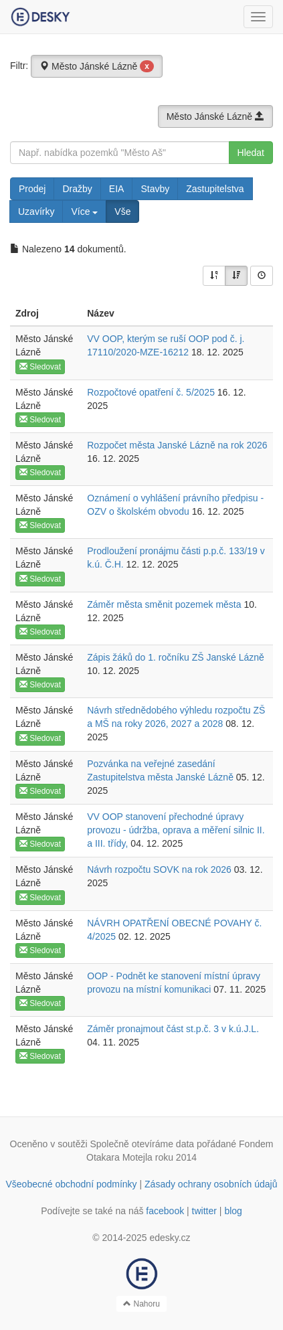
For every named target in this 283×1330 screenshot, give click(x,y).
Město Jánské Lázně (96, 66)
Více (84, 211)
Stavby (154, 188)
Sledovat (40, 366)
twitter (204, 1211)
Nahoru (141, 1304)
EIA (116, 188)
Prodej (32, 188)
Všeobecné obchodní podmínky (70, 1184)
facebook (165, 1211)
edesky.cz (169, 1237)
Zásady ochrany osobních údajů (211, 1184)
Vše (122, 211)
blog (233, 1211)
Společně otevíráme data (142, 1144)
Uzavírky (36, 211)
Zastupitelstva (215, 188)
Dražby (77, 188)
